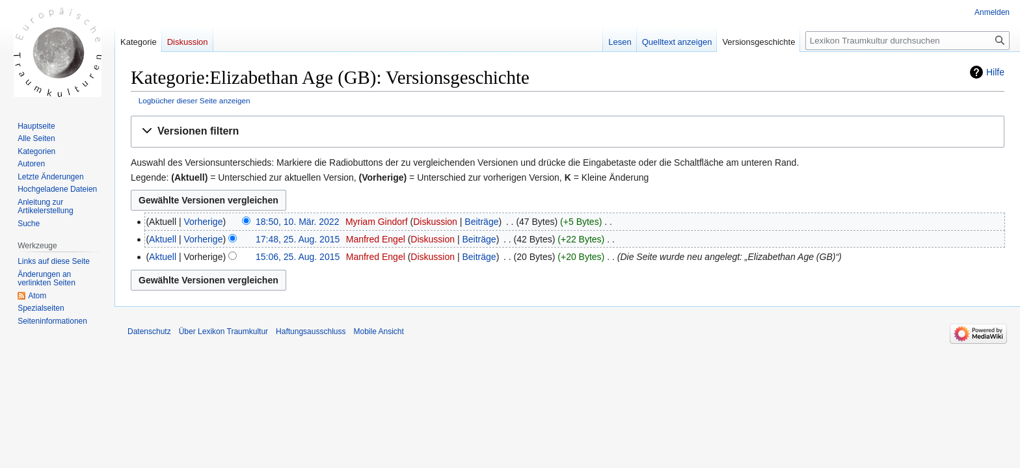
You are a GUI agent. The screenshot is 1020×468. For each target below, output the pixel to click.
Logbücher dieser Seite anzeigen (194, 100)
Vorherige (203, 221)
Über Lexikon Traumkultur (223, 331)
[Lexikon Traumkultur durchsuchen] (907, 40)
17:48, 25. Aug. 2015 (298, 239)
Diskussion (435, 221)
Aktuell (162, 239)
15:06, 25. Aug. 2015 (298, 257)
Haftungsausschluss (310, 331)
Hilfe (995, 72)
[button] (567, 131)
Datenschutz (149, 331)
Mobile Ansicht (378, 331)
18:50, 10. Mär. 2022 (297, 221)
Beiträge (481, 221)
